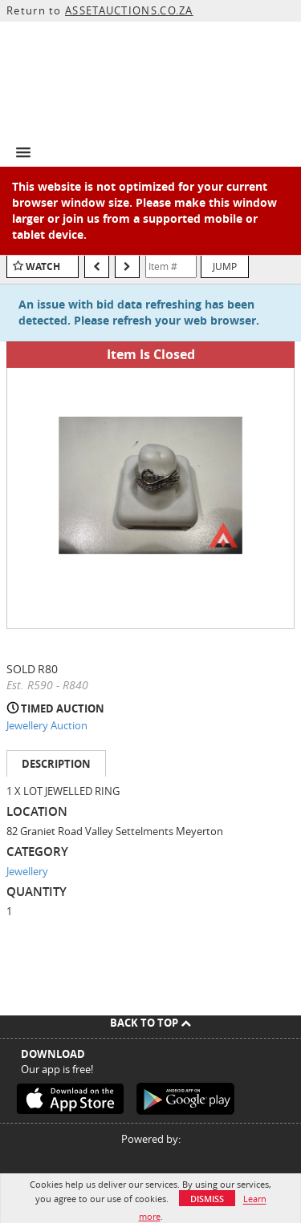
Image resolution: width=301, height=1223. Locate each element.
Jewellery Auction (46, 725)
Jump (225, 266)
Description (56, 764)
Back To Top (150, 1022)
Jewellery (27, 871)
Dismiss (207, 1199)
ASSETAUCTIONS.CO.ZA (129, 10)
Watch (43, 266)
